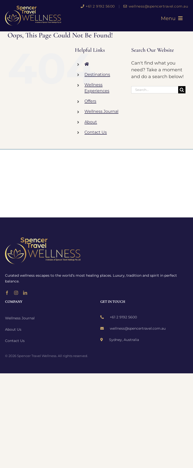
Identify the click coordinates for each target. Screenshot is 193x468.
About (90, 122)
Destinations (97, 74)
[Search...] (154, 89)
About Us (13, 329)
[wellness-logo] (33, 8)
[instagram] (16, 293)
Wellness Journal (101, 111)
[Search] (181, 89)
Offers (90, 101)
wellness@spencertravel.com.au (155, 6)
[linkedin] (25, 293)
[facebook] (7, 293)
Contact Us (95, 132)
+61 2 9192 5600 (98, 6)
